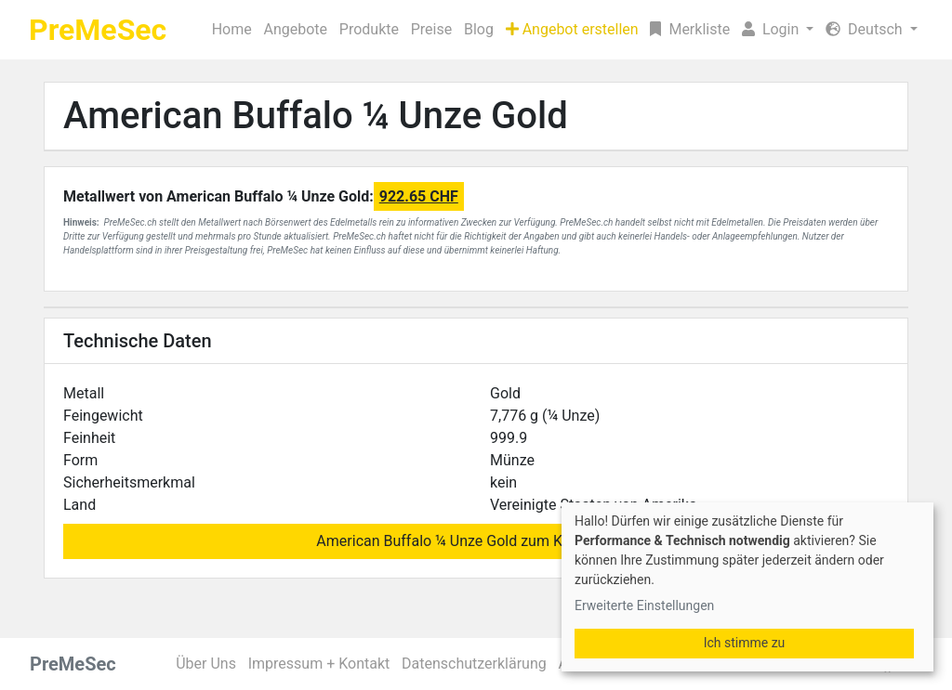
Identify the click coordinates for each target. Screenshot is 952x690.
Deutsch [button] (866, 29)
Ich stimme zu (745, 642)
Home (232, 29)
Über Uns (206, 663)
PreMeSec (97, 29)
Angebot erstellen (572, 29)
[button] (778, 30)
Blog (479, 29)
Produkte (369, 29)
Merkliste (690, 29)
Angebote (295, 29)
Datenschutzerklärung (474, 663)
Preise (431, 29)
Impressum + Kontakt (319, 663)
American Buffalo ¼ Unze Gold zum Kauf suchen (475, 541)
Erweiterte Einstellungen (644, 605)
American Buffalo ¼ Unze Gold (315, 115)
